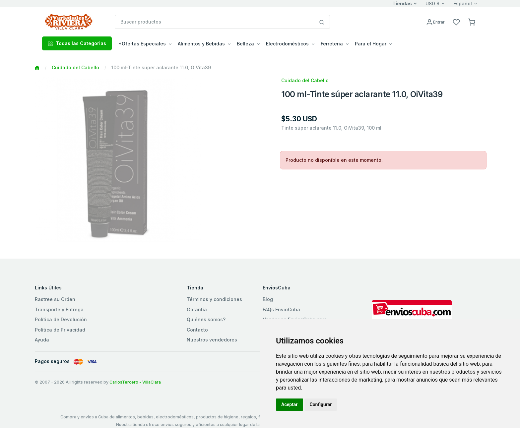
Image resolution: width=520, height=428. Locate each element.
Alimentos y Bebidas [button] (201, 43)
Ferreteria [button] (332, 43)
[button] (471, 22)
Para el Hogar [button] (370, 43)
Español (462, 3)
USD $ (432, 3)
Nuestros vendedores (212, 339)
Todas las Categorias (77, 43)
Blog (268, 299)
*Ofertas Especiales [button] (142, 43)
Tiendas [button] (402, 3)
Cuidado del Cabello (75, 67)
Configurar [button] (321, 404)
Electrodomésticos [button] (287, 43)
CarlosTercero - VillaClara (135, 382)
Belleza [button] (245, 43)
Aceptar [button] (289, 404)
